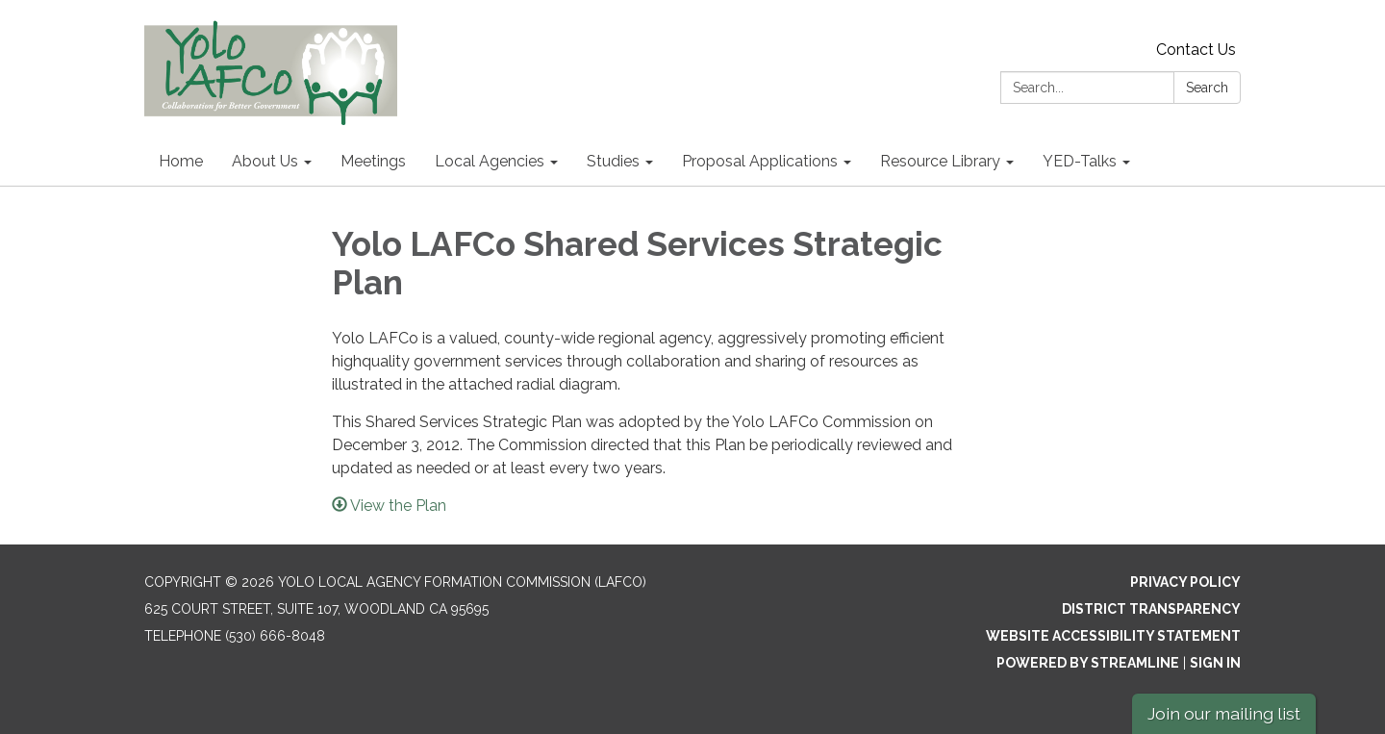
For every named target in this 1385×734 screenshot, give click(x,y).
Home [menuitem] (181, 161)
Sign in (1215, 663)
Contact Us (1196, 49)
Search (1207, 87)
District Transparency (1151, 609)
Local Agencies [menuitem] (489, 161)
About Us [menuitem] (265, 161)
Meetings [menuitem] (373, 161)
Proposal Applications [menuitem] (760, 161)
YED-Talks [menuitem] (1080, 161)
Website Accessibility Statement (1113, 636)
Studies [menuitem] (613, 161)
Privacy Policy (1185, 582)
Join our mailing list (1223, 713)
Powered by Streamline (1087, 663)
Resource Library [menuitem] (940, 161)
